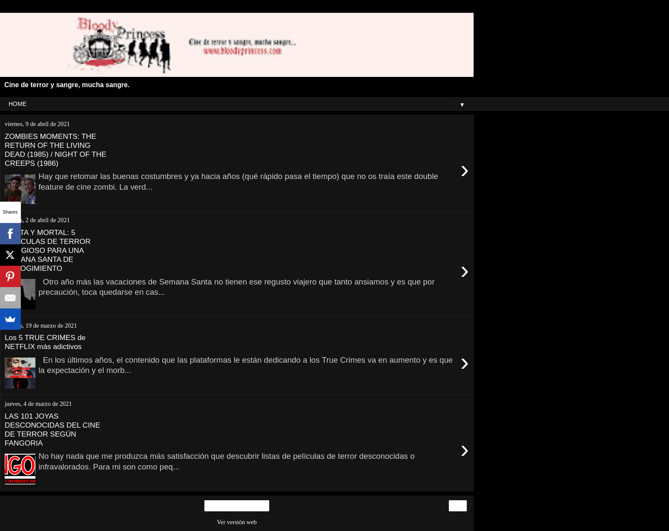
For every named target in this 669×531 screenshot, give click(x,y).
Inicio (237, 506)
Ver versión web (237, 522)
